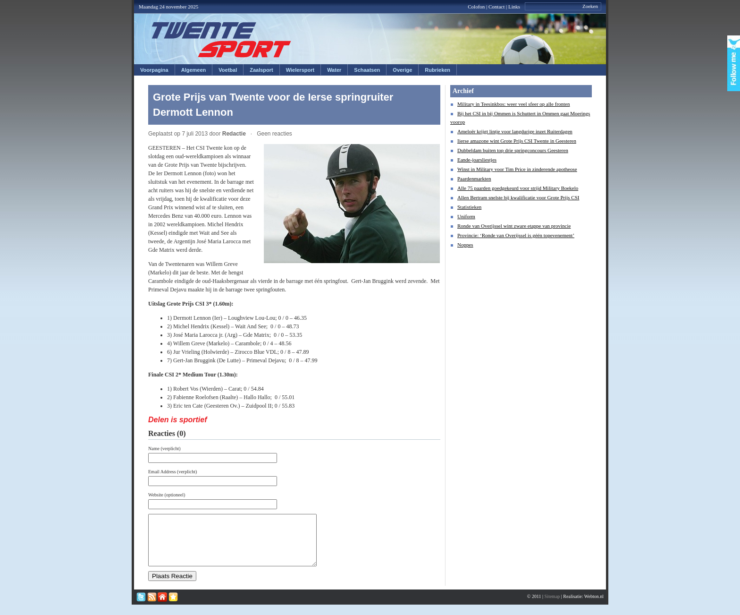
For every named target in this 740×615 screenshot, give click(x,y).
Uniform (466, 216)
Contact (496, 6)
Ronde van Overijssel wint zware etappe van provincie (514, 226)
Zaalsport (261, 70)
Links (514, 6)
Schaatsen (367, 70)
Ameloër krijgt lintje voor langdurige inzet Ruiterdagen (514, 131)
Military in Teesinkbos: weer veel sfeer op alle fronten (513, 104)
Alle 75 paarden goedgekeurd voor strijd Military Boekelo (517, 188)
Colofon (476, 6)
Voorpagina (154, 70)
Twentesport (221, 39)
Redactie (234, 133)
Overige (402, 70)
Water (334, 70)
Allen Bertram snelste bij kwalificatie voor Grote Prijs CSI (518, 197)
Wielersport (300, 70)
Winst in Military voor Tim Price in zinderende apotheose (517, 169)
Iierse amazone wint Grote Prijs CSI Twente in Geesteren (516, 141)
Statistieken (469, 207)
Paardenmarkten (474, 178)
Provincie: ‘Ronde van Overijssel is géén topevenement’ (515, 235)
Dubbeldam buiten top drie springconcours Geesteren (512, 150)
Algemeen (193, 70)
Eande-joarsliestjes (476, 159)
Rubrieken (437, 70)
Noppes (465, 245)
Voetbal (228, 70)
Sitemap (552, 606)
